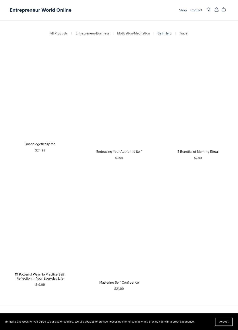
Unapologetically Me (40, 144)
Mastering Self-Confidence (119, 282)
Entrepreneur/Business (92, 33)
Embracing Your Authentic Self (119, 152)
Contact (196, 10)
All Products (59, 33)
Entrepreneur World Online (40, 10)
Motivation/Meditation (133, 33)
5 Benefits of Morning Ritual (198, 152)
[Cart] (225, 9)
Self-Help (164, 33)
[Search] (209, 9)
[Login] (216, 9)
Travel (183, 33)
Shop (183, 10)
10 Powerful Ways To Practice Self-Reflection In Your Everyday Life (40, 276)
